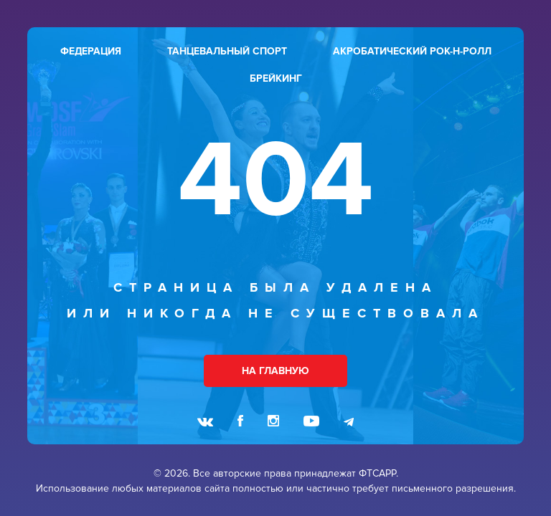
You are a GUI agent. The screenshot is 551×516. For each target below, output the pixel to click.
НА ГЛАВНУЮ (275, 371)
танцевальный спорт (227, 51)
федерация (90, 51)
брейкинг (276, 78)
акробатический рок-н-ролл (412, 51)
